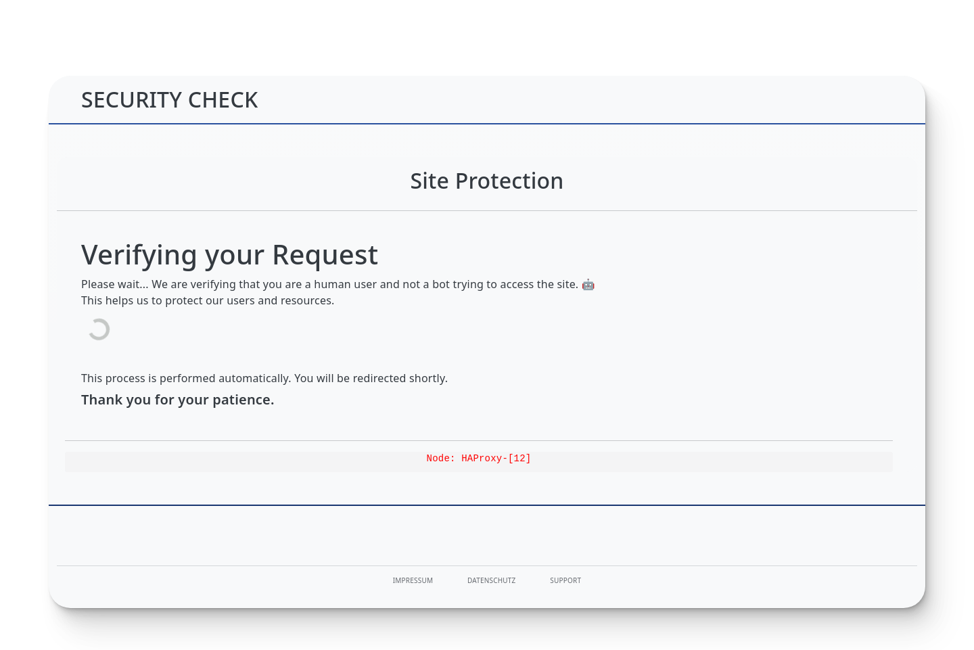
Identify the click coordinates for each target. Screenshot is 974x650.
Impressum (413, 580)
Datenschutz (491, 580)
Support (565, 580)
